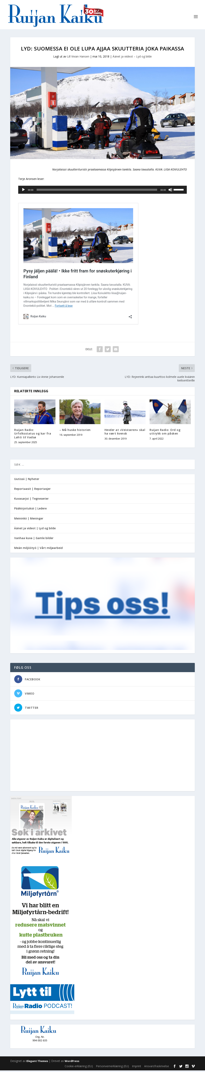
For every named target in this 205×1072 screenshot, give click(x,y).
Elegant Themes (37, 1062)
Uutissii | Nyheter (26, 480)
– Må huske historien (75, 431)
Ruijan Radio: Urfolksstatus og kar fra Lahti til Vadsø (32, 435)
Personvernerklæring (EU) (112, 1068)
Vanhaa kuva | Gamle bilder (33, 540)
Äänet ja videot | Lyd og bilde (35, 530)
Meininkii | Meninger (28, 520)
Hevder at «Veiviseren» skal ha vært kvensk (125, 433)
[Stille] (170, 191)
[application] (102, 191)
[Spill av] (23, 191)
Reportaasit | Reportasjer (32, 490)
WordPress (72, 1062)
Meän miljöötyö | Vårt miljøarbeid (38, 549)
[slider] (97, 191)
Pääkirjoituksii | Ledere (30, 510)
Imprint (136, 1068)
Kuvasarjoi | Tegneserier (31, 500)
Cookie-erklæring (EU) (79, 1068)
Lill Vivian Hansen (78, 58)
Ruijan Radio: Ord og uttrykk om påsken (165, 433)
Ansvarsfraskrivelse (156, 1068)
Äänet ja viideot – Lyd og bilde (132, 58)
